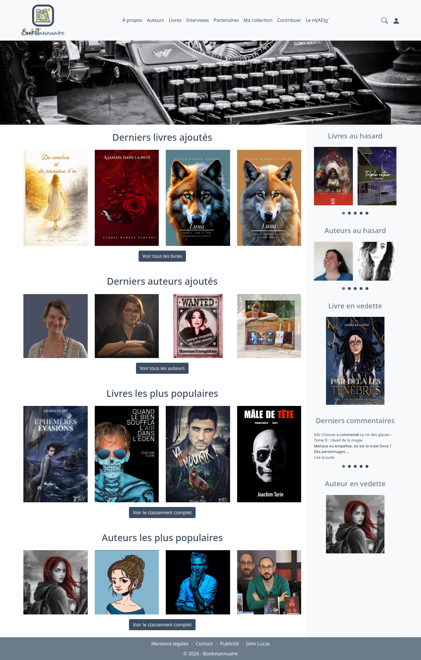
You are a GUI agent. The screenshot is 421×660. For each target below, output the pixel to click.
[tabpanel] (333, 177)
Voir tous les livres (162, 256)
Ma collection (258, 20)
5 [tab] (366, 213)
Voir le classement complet (162, 512)
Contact (204, 643)
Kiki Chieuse (325, 434)
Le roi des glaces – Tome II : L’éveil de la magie (353, 437)
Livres (175, 20)
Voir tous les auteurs (162, 368)
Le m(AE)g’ (317, 20)
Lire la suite (324, 457)
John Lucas (258, 643)
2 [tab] (349, 213)
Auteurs (155, 20)
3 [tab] (355, 213)
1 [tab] (343, 213)
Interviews (197, 20)
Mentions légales (170, 643)
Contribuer (289, 20)
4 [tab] (361, 213)
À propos (132, 20)
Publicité (229, 643)
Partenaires (226, 20)
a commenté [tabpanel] (355, 446)
